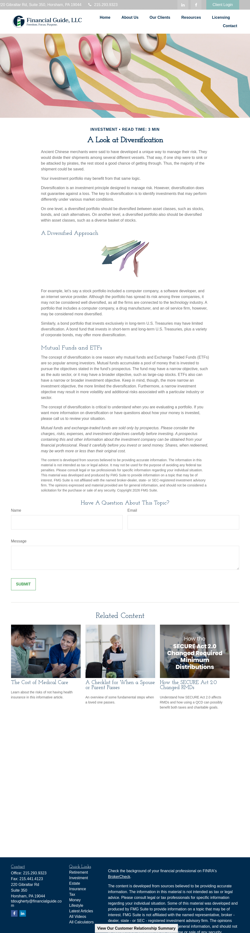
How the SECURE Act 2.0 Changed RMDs (188, 685)
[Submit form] (23, 584)
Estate (74, 883)
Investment (78, 878)
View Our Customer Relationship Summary (136, 928)
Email (132, 510)
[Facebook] (196, 5)
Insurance (77, 889)
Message (19, 541)
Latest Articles (81, 911)
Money (75, 900)
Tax (72, 894)
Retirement (78, 872)
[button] (105, 17)
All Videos (77, 916)
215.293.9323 (102, 5)
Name (16, 510)
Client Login (223, 5)
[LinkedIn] (182, 5)
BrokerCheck (119, 877)
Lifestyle (76, 905)
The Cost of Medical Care (39, 682)
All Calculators (81, 922)
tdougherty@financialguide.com (150, 4)
